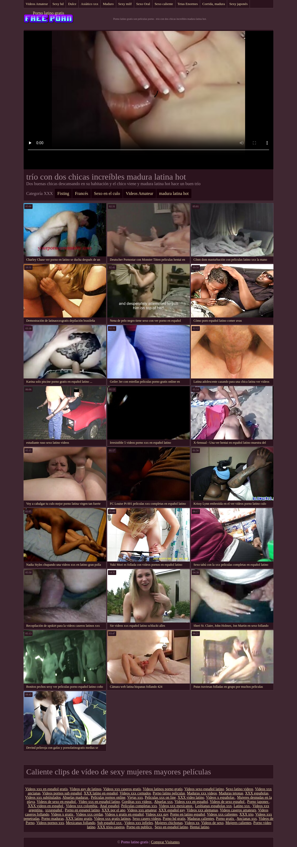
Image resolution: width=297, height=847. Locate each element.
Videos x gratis (62, 814)
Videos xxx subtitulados (43, 797)
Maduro (108, 4)
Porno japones (258, 802)
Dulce (72, 4)
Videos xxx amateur (141, 810)
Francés (81, 193)
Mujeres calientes (238, 823)
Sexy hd (58, 4)
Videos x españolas (220, 797)
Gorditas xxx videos (137, 802)
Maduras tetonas (231, 793)
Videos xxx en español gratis (46, 789)
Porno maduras (52, 819)
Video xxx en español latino (99, 802)
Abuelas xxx (163, 802)
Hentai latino (199, 827)
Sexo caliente (164, 4)
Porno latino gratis (48, 13)
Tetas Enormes (188, 4)
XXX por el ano (113, 810)
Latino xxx (242, 806)
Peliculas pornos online (108, 797)
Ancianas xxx (247, 819)
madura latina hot (174, 193)
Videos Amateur (37, 4)
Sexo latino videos (239, 789)
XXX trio (246, 814)
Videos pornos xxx (50, 823)
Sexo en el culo (107, 193)
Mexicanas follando (80, 823)
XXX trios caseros (110, 827)
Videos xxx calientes (222, 814)
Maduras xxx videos (202, 793)
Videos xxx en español (191, 802)
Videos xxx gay (157, 814)
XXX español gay (172, 810)
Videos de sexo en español (57, 802)
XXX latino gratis (79, 819)
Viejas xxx (135, 797)
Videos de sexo (212, 823)
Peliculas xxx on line (160, 797)
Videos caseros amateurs (238, 810)
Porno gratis (225, 819)
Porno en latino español (187, 814)
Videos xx (191, 823)
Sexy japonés (238, 4)
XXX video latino (191, 797)
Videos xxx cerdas (89, 814)
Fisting (63, 193)
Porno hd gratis (174, 819)
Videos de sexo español (227, 802)
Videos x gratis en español (124, 814)
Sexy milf (125, 4)
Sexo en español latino (171, 827)
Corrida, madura (213, 4)
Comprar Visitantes (165, 842)
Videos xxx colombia (82, 806)
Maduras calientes (200, 819)
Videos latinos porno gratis (162, 789)
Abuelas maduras (75, 797)
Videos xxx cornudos (135, 793)
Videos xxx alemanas (202, 810)
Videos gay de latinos (85, 789)
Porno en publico (140, 827)
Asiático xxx (89, 4)
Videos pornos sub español (62, 793)
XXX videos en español (46, 806)
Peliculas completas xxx (139, 806)
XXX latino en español (101, 793)
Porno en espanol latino (82, 810)
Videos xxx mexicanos (176, 806)
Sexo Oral (143, 4)
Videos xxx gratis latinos (112, 819)
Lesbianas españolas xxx (213, 806)
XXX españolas (256, 793)
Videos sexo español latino (204, 789)
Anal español (109, 806)
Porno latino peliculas (169, 793)
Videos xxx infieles (138, 823)
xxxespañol (54, 810)
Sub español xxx (110, 823)
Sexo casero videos (147, 819)
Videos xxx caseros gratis (122, 789)
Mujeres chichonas (169, 823)
